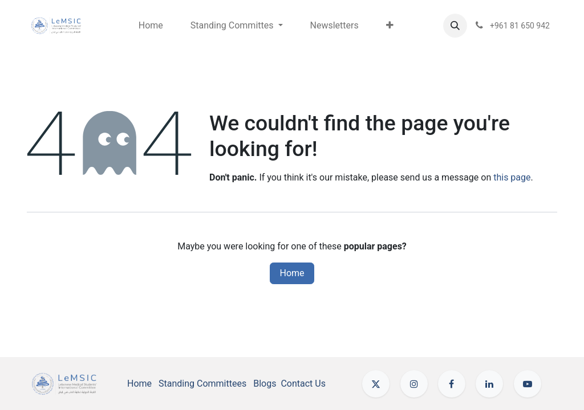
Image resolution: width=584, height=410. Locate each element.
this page (511, 177)
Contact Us (303, 383)
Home (291, 273)
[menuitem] (151, 25)
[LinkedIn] (489, 384)
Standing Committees (202, 383)
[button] (455, 26)
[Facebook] (452, 384)
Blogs (264, 383)
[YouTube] (528, 384)
